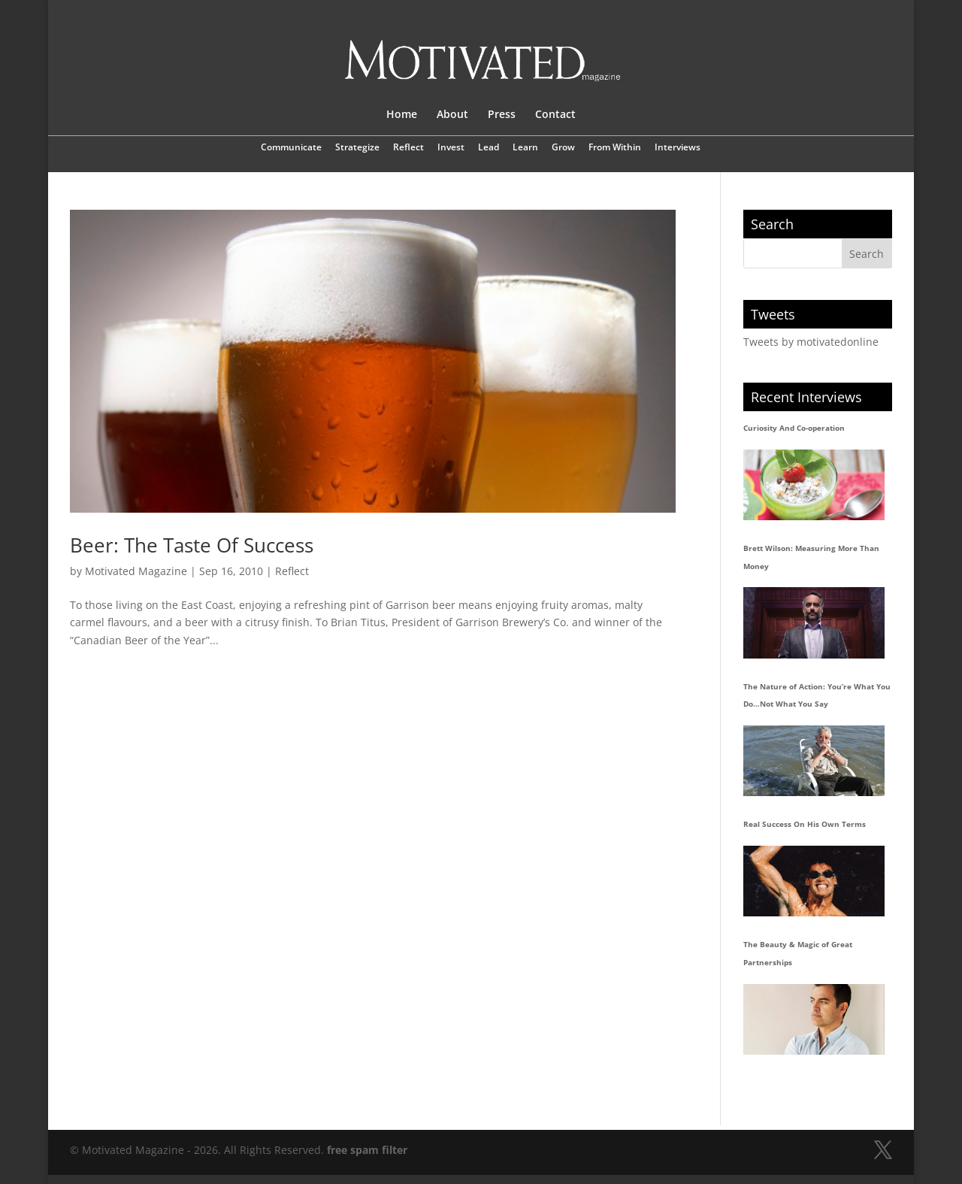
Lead (488, 148)
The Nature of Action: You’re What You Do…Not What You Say (817, 695)
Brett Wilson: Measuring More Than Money (811, 557)
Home (401, 115)
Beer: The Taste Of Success (191, 545)
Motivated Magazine (136, 571)
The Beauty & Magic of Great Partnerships (797, 953)
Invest (450, 148)
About (452, 115)
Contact (555, 115)
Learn (525, 148)
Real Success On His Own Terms (804, 824)
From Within (614, 148)
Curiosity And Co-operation (794, 427)
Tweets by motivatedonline (811, 342)
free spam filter (367, 1150)
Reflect (408, 148)
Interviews (677, 148)
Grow (563, 148)
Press (502, 115)
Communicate (291, 148)
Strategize (357, 148)
